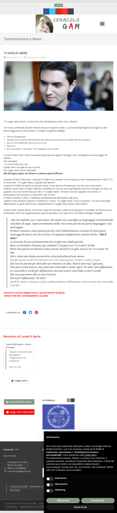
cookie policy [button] (90, 455)
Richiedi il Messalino (19, 401)
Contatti (58, 5)
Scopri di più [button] (80, 507)
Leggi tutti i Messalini (20, 411)
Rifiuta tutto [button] (63, 500)
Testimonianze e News (36, 57)
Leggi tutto (19, 380)
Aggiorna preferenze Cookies (32, 506)
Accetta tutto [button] (97, 500)
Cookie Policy (11, 506)
